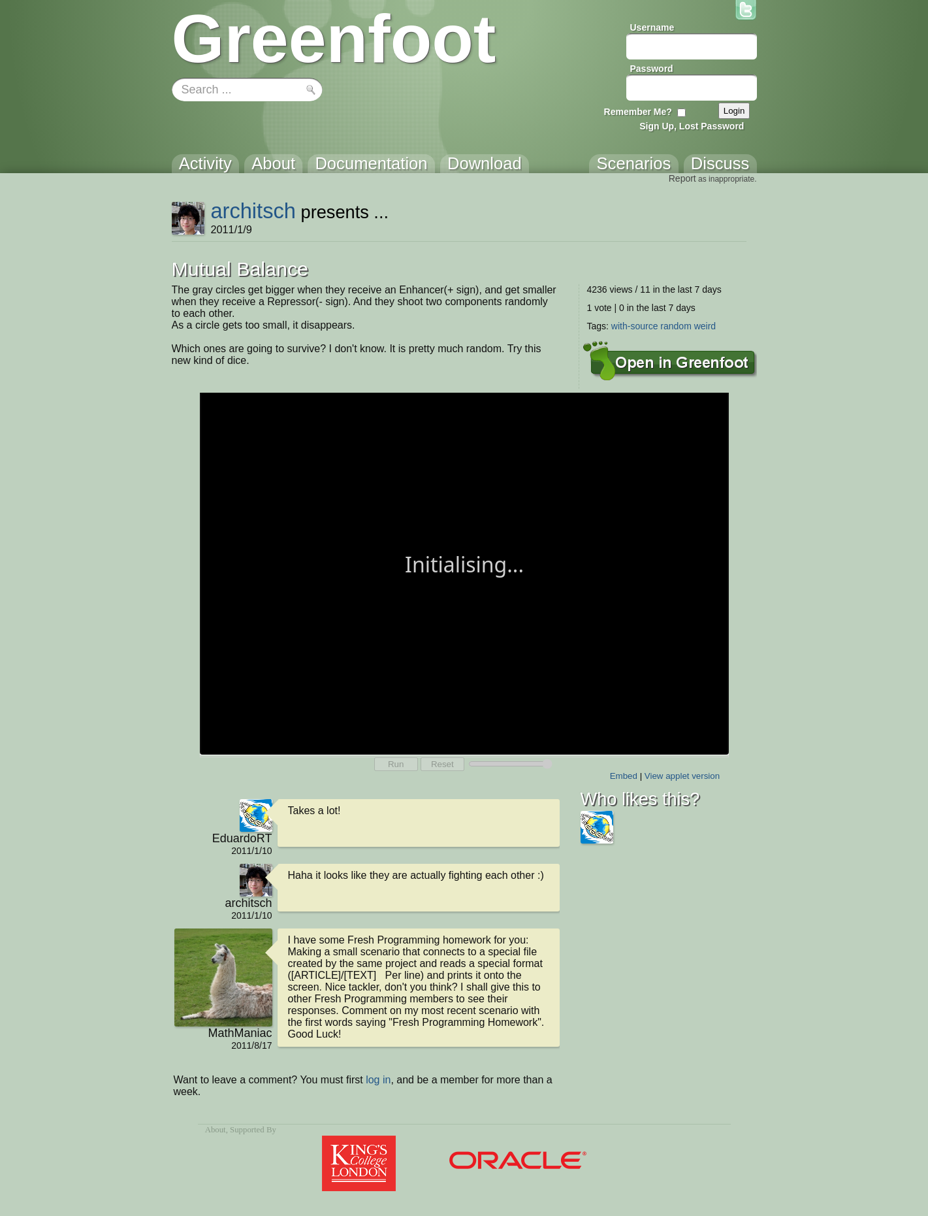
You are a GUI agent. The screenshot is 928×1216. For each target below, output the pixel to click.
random (675, 326)
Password (651, 68)
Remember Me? (638, 112)
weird (705, 326)
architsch (253, 211)
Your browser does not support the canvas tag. (464, 572)
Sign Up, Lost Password (691, 126)
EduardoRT (242, 838)
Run (396, 764)
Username (652, 27)
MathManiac (240, 1033)
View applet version (682, 776)
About (215, 1129)
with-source (634, 326)
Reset (442, 764)
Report (682, 178)
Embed (623, 776)
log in (378, 1079)
